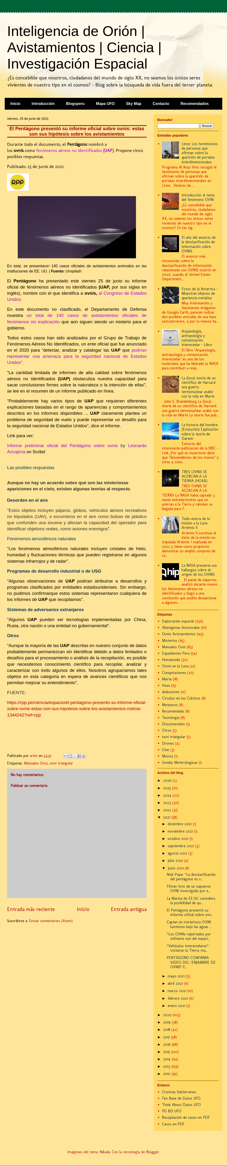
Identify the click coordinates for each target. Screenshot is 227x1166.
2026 (168, 780)
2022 (167, 810)
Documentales (173, 724)
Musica (167, 756)
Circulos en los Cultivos (181, 698)
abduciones (170, 692)
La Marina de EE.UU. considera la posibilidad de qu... (191, 900)
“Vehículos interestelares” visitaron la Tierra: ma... (188, 948)
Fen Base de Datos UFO (181, 1098)
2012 (167, 1073)
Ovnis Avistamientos (178, 634)
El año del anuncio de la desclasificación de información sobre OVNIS (199, 244)
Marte (167, 679)
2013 (167, 1066)
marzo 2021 (177, 991)
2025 (167, 788)
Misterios (169, 640)
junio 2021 (176, 868)
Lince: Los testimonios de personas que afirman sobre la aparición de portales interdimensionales (200, 153)
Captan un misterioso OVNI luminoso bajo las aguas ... (189, 924)
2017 (167, 1037)
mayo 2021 (177, 976)
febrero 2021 (178, 998)
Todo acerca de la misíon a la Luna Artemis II (196, 523)
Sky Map (133, 104)
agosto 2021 (178, 853)
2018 (167, 1029)
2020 (168, 1015)
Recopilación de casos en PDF (186, 1117)
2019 (167, 1022)
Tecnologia (170, 717)
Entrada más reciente (31, 909)
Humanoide (171, 659)
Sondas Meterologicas (179, 762)
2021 (167, 817)
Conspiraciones (174, 672)
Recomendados (194, 104)
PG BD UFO (171, 1111)
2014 (167, 1059)
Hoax (166, 685)
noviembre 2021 (181, 831)
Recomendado (173, 711)
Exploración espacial (178, 621)
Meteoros (170, 705)
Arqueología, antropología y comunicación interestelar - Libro (197, 338)
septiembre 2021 (181, 846)
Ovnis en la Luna (175, 666)
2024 (168, 795)
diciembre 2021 (180, 824)
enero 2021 (177, 1005)
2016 (167, 1044)
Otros (166, 730)
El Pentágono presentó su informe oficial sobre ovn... (190, 912)
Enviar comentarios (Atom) (51, 921)
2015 (167, 1051)
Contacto (161, 104)
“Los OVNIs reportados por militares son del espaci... (189, 936)
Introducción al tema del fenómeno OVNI (198, 197)
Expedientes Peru (176, 653)
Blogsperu (75, 104)
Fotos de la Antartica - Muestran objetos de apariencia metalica (200, 293)
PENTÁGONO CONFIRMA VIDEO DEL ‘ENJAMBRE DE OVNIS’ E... (191, 962)
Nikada (105, 1152)
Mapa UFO (105, 104)
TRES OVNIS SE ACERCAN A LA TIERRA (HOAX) (194, 476)
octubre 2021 (178, 838)
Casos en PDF (173, 1124)
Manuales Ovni (36, 763)
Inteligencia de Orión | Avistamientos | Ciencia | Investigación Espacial (84, 47)
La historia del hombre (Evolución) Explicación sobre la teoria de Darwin (200, 432)
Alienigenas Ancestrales (181, 627)
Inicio (15, 104)
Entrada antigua (129, 909)
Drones (168, 743)
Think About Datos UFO (181, 1104)
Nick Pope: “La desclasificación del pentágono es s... (191, 876)
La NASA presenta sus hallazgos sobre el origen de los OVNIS (199, 570)
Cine (165, 749)
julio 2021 (176, 860)
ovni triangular (61, 763)
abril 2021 (176, 983)
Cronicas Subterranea (179, 1092)
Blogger (152, 1152)
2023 (167, 802)
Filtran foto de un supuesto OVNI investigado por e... (189, 888)
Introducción (43, 104)
